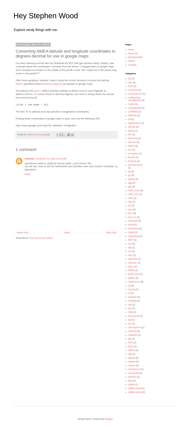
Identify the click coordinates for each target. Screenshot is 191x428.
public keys (133, 274)
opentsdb (132, 259)
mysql (131, 232)
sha (130, 308)
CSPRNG (133, 111)
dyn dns (132, 142)
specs (37, 90)
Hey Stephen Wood (45, 16)
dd (129, 119)
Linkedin (132, 65)
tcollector (132, 335)
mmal (131, 224)
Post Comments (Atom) (41, 238)
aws (130, 82)
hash (130, 198)
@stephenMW (135, 57)
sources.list (133, 316)
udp (130, 354)
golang (131, 179)
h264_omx (133, 194)
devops (131, 127)
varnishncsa (134, 369)
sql (129, 319)
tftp (129, 339)
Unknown (30, 158)
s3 (129, 293)
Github (131, 61)
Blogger (109, 419)
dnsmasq (132, 138)
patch (131, 266)
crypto (131, 104)
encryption (133, 153)
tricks (130, 346)
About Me (133, 53)
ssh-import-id (134, 327)
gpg (130, 183)
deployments (134, 123)
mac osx (132, 217)
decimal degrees (53, 83)
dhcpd (131, 130)
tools (130, 342)
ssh (130, 323)
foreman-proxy (135, 165)
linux (130, 213)
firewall (131, 157)
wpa (130, 380)
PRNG (131, 270)
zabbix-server (135, 392)
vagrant (132, 361)
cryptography (134, 108)
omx (130, 255)
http (130, 202)
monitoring (133, 228)
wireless (132, 377)
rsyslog (131, 289)
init (129, 205)
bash (130, 86)
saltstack (132, 297)
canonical (133, 90)
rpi (129, 285)
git (129, 171)
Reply (27, 174)
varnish (131, 365)
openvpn (132, 262)
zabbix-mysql (134, 388)
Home (67, 232)
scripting (132, 300)
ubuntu (131, 350)
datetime (132, 115)
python (131, 278)
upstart (131, 358)
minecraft (132, 221)
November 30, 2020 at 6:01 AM (51, 158)
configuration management (134, 98)
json (130, 209)
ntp (129, 247)
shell (130, 312)
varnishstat (133, 373)
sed (130, 304)
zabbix (131, 384)
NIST (130, 240)
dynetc (131, 146)
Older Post (111, 232)
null (130, 251)
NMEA (19, 83)
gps (130, 186)
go (129, 175)
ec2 (130, 150)
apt (129, 78)
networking (133, 236)
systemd (132, 331)
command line (135, 94)
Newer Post (22, 232)
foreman (132, 161)
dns (130, 134)
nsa (130, 243)
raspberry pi (134, 281)
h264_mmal (134, 190)
